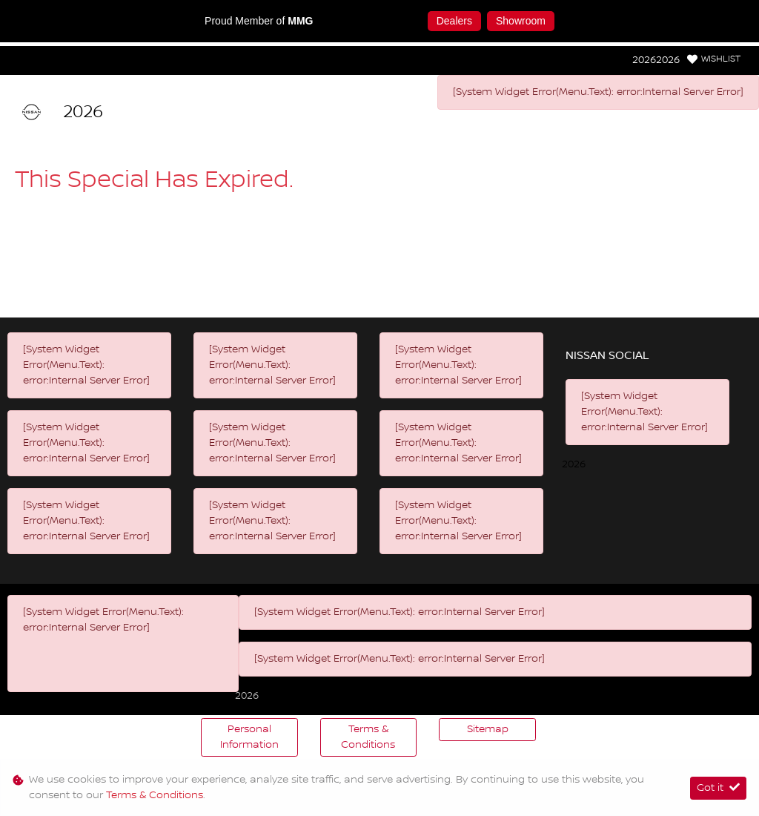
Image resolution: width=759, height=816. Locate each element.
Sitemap (487, 729)
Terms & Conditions (368, 737)
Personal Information (249, 737)
